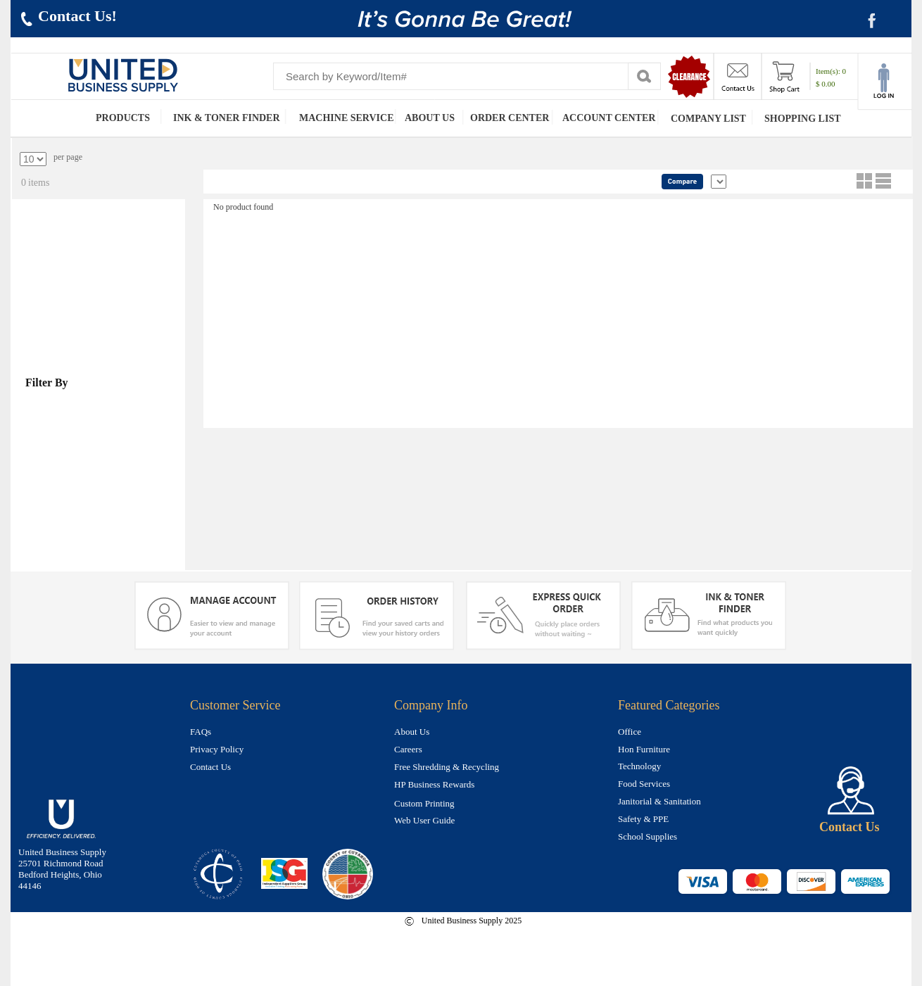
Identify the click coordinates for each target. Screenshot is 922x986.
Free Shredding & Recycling (446, 766)
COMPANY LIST (708, 118)
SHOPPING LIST (802, 118)
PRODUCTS (123, 118)
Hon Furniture (644, 749)
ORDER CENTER (509, 118)
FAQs (200, 731)
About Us (411, 731)
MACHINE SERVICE (346, 118)
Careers (408, 749)
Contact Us (210, 766)
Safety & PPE (643, 819)
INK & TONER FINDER (226, 118)
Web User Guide (424, 820)
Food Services (644, 783)
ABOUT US (430, 118)
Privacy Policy (217, 749)
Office (629, 731)
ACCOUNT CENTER (608, 118)
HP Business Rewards (434, 784)
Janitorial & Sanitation (659, 801)
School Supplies (647, 836)
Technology (639, 766)
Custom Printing (424, 803)
